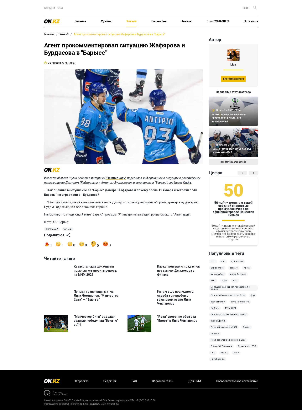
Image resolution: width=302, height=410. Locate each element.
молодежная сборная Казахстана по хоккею (230, 288)
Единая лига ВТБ (247, 346)
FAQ (134, 381)
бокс (236, 352)
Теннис (186, 21)
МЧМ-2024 (230, 308)
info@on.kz (76, 403)
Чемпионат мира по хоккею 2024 (228, 340)
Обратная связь (162, 381)
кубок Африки (218, 321)
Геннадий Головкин (221, 346)
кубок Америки (238, 274)
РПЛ (213, 280)
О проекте (81, 381)
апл (223, 261)
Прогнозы (251, 21)
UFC (213, 352)
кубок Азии (237, 261)
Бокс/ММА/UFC (218, 21)
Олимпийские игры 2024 (224, 327)
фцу (253, 295)
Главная (80, 21)
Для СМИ (194, 381)
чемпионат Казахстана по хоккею (229, 314)
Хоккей (131, 21)
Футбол (106, 21)
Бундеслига (217, 268)
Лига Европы (218, 359)
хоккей (67, 229)
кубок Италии (218, 302)
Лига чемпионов (240, 302)
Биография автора (233, 78)
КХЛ (235, 280)
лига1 (247, 268)
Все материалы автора (233, 162)
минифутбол (217, 274)
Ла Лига (215, 308)
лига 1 (224, 352)
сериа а (215, 333)
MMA (224, 280)
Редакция (110, 381)
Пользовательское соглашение (237, 381)
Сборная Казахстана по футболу (228, 295)
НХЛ (213, 261)
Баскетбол (159, 21)
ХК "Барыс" (52, 229)
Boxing (246, 327)
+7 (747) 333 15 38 (146, 400)
